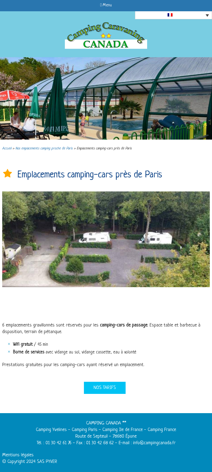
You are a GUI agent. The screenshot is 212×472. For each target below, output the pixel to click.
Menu (106, 5)
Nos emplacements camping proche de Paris (44, 148)
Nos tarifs (105, 387)
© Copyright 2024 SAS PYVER (29, 461)
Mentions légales (18, 455)
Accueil (6, 148)
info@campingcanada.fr (154, 443)
